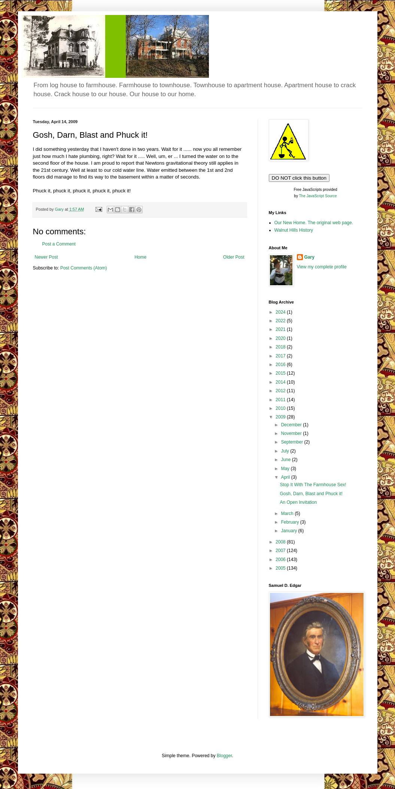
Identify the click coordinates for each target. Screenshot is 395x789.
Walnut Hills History (293, 230)
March (288, 513)
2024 (281, 312)
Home (140, 257)
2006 (281, 559)
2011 (281, 399)
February (290, 522)
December (292, 424)
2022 (281, 320)
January (289, 530)
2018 (281, 347)
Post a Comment (59, 244)
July (285, 451)
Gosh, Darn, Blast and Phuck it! (311, 493)
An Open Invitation (298, 502)
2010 (281, 408)
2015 (281, 373)
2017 (281, 356)
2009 (281, 417)
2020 (281, 338)
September (292, 442)
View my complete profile (322, 266)
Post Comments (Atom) (83, 268)
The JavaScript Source (318, 196)
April (286, 477)
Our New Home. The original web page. (313, 222)
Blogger (224, 755)
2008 (281, 542)
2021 (281, 329)
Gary (309, 257)
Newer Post (46, 257)
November (292, 433)
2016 (281, 364)
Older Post (233, 257)
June (286, 459)
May (286, 468)
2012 (281, 390)
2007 (281, 550)
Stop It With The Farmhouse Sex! (313, 484)
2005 (281, 568)
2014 (281, 382)
